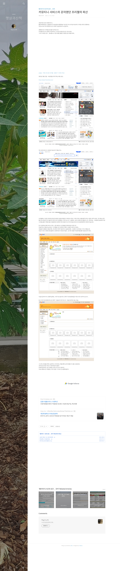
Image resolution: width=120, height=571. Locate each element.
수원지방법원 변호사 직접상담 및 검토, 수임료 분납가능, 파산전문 (60, 427)
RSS (17, 567)
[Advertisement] (73, 32)
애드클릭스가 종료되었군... (46, 462)
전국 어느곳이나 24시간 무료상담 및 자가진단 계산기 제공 (58, 439)
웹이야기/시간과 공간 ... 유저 (48, 9)
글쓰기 (4, 567)
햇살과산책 (14, 18)
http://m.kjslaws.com (48, 422)
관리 (24, 567)
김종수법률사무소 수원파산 (51, 425)
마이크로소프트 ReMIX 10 (46, 464)
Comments (44, 537)
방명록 (11, 567)
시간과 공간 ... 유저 (50, 457)
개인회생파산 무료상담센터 (51, 437)
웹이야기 (43, 457)
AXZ (73, 569)
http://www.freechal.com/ (47, 103)
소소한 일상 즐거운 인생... (49, 545)
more (105, 512)
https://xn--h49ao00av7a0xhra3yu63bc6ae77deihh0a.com (58, 434)
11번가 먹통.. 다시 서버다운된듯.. (48, 460)
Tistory (82, 569)
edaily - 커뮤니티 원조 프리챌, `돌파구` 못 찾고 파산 (53, 96)
